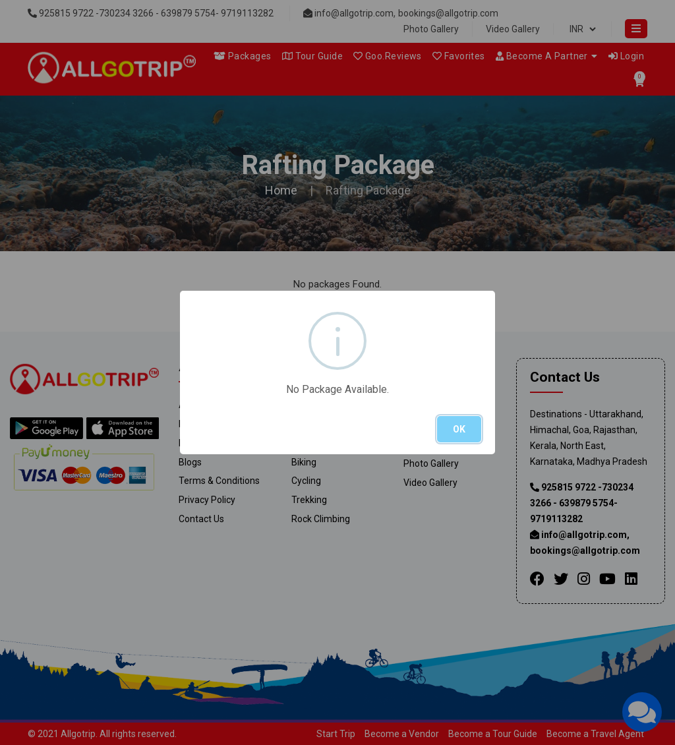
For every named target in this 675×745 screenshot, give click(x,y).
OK (459, 429)
